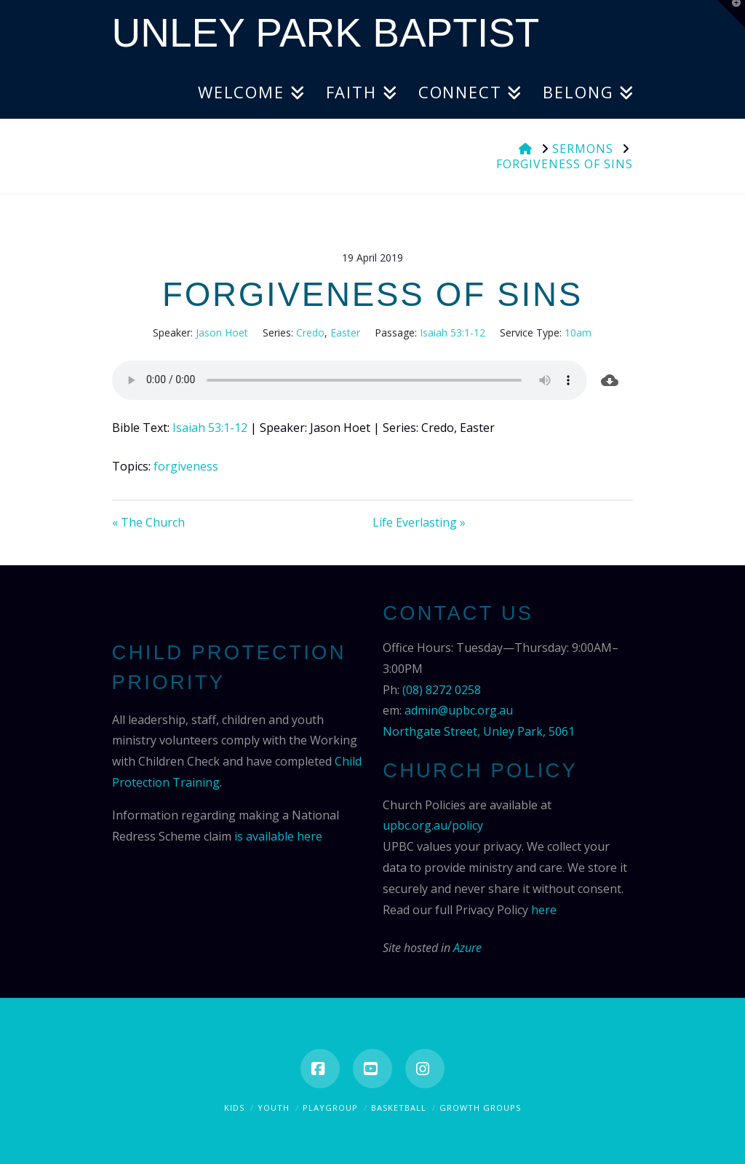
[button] (731, 14)
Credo (310, 332)
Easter (345, 332)
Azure (467, 948)
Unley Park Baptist (326, 33)
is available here (278, 836)
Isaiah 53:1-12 (452, 332)
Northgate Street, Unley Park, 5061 (479, 731)
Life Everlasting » (419, 522)
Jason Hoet (222, 332)
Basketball (398, 1107)
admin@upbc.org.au (459, 710)
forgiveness (186, 466)
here (544, 910)
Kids (234, 1107)
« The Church (148, 522)
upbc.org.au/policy (433, 825)
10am (578, 332)
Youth (274, 1107)
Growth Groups (480, 1107)
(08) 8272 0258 (441, 690)
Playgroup (330, 1107)
